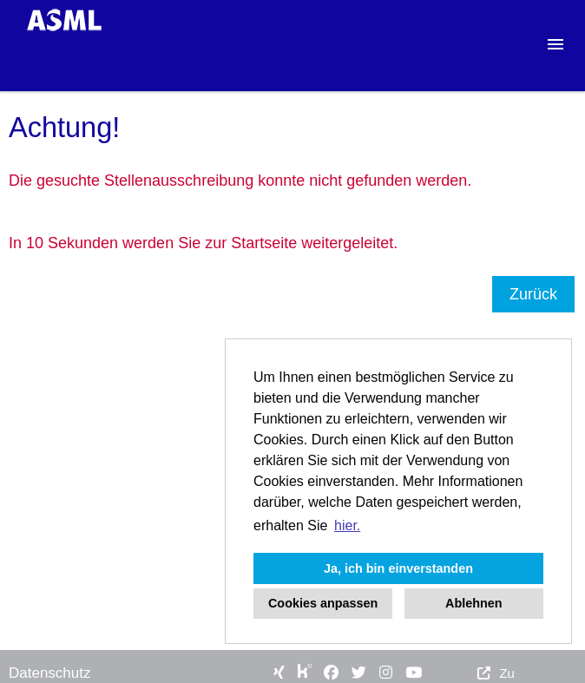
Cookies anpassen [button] (323, 603)
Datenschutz (50, 673)
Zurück (533, 294)
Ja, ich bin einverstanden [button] (398, 568)
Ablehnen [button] (474, 603)
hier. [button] (347, 525)
